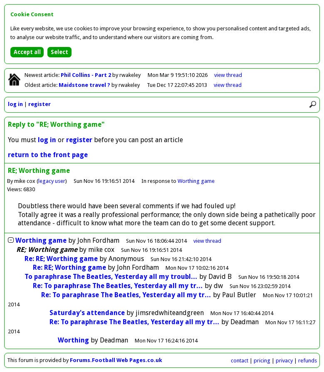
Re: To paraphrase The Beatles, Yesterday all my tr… (118, 286)
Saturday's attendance (87, 313)
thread (207, 241)
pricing (262, 360)
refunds (307, 360)
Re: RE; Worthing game (61, 259)
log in (15, 104)
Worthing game (196, 181)
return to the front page (48, 155)
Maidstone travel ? (85, 85)
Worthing (73, 340)
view (228, 75)
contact (239, 360)
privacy (284, 360)
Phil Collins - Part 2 (86, 75)
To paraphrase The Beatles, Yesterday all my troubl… (111, 277)
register (39, 104)
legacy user (51, 181)
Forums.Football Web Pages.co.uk (116, 360)
